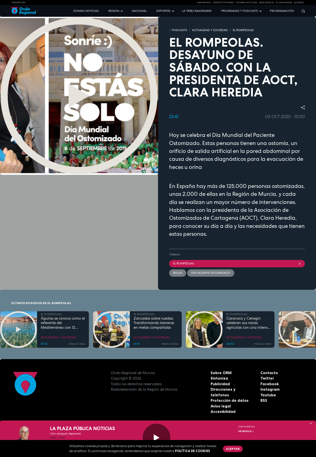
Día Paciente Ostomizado (210, 273)
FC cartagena (284, 2)
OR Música (246, 431)
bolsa (177, 273)
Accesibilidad (223, 411)
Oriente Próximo (223, 2)
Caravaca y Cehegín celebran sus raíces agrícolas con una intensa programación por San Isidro (248, 323)
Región (113, 11)
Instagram (270, 389)
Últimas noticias (86, 11)
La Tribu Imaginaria (197, 11)
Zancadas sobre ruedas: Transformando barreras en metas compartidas (154, 323)
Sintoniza (219, 378)
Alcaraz (299, 2)
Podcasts (179, 30)
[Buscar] (301, 11)
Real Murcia (266, 2)
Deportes (163, 11)
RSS (263, 400)
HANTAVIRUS (204, 2)
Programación (282, 11)
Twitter (267, 378)
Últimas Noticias (246, 2)
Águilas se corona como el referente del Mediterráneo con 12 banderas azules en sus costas (63, 323)
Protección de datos (230, 400)
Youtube (268, 395)
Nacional (139, 11)
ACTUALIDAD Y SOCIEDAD (210, 30)
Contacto (269, 372)
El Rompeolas (237, 263)
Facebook (269, 384)
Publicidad (220, 384)
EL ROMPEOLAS (243, 30)
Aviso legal (221, 406)
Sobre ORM (221, 372)
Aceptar (233, 449)
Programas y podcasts (239, 11)
